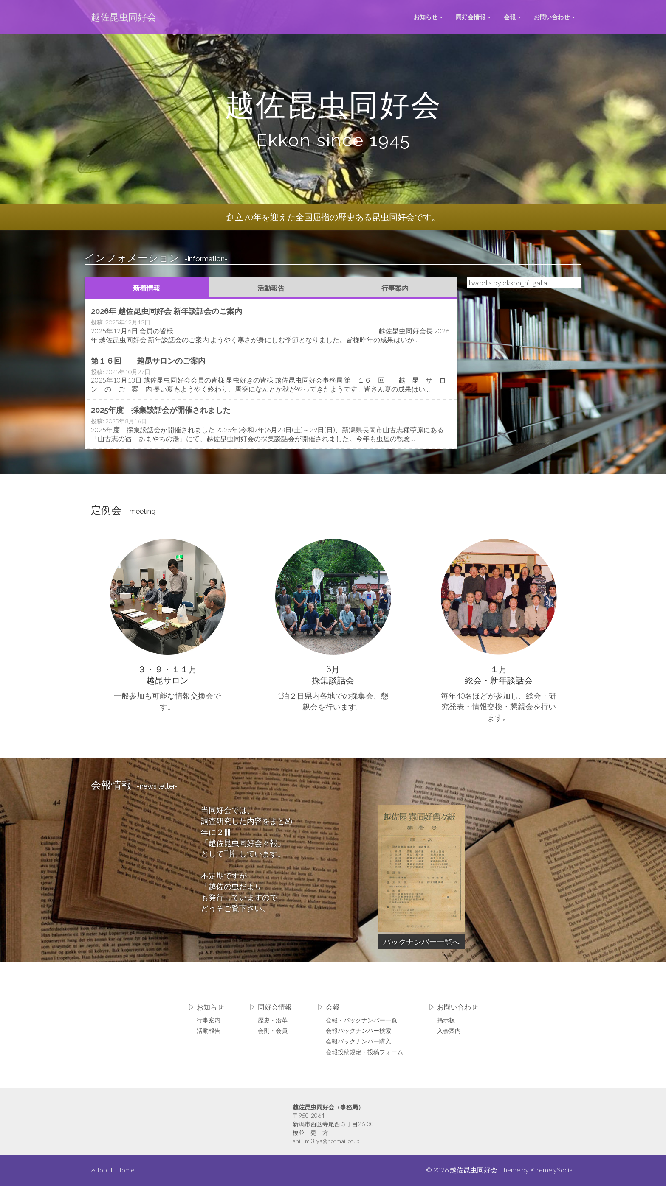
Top (99, 1170)
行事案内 (395, 288)
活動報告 (271, 288)
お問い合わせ (554, 16)
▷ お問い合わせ (453, 1007)
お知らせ (428, 16)
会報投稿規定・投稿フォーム (364, 1051)
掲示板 (446, 1020)
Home (125, 1170)
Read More (271, 325)
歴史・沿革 (273, 1020)
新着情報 (146, 288)
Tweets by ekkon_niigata (507, 282)
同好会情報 (473, 16)
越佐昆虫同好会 (123, 16)
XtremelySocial (552, 1170)
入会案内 (449, 1030)
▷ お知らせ (206, 1007)
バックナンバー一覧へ (421, 941)
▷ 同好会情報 (270, 1007)
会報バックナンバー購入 (358, 1041)
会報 (512, 16)
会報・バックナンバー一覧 (361, 1020)
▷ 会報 (328, 1007)
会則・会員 (273, 1030)
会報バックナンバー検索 (358, 1030)
